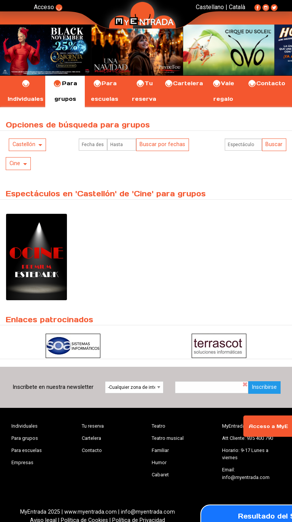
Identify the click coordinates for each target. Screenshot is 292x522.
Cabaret (160, 474)
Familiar (160, 450)
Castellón (24, 144)
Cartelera (183, 83)
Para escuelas (26, 450)
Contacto (266, 83)
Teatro (158, 426)
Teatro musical (168, 438)
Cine (15, 163)
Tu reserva (93, 426)
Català (237, 7)
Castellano (210, 7)
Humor (159, 462)
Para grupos (24, 438)
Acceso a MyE (268, 426)
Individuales (24, 426)
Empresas (22, 462)
